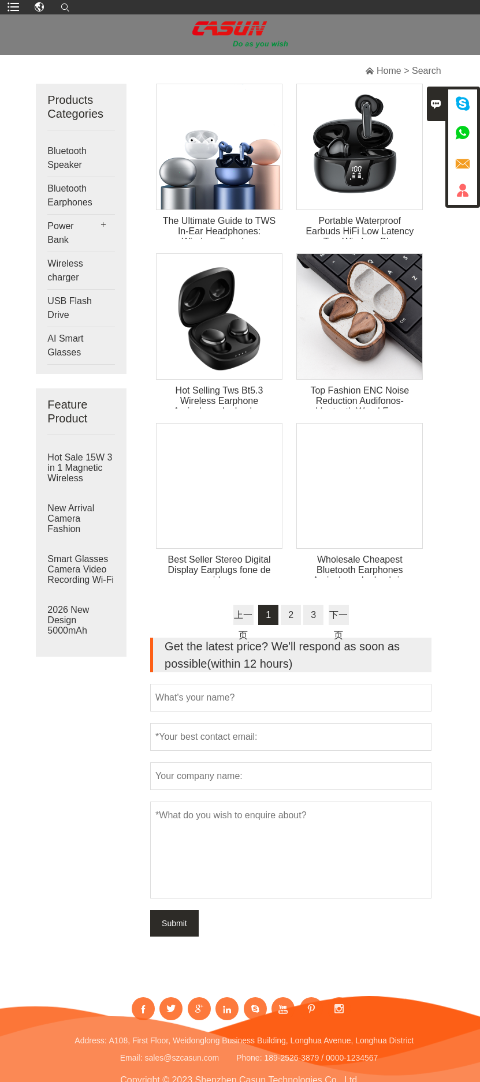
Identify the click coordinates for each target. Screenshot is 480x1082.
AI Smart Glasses (65, 345)
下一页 (338, 617)
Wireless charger (65, 270)
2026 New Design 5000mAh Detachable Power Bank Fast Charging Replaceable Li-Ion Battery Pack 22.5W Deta (79, 631)
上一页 (243, 617)
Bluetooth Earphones (69, 195)
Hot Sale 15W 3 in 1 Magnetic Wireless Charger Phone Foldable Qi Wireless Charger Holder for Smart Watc (79, 478)
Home (389, 71)
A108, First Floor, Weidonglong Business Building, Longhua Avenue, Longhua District (261, 1046)
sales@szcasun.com (181, 1063)
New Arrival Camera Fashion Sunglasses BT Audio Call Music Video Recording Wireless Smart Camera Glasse (79, 529)
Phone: (249, 1063)
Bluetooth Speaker (67, 158)
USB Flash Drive (69, 308)
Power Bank (60, 233)
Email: (131, 1063)
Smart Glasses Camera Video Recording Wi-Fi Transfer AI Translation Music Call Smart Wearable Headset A (80, 580)
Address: (90, 1046)
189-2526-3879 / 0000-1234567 (321, 1063)
